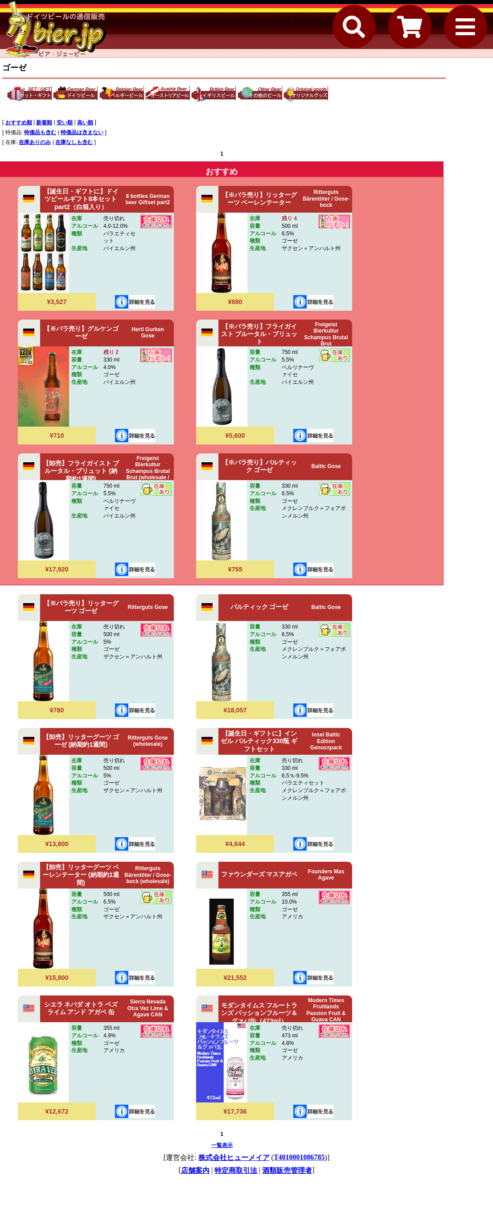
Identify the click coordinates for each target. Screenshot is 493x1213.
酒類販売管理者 (287, 1170)
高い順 (85, 122)
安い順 (65, 122)
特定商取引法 (235, 1170)
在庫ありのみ (35, 142)
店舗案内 (195, 1170)
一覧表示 (222, 1145)
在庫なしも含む (74, 142)
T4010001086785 (299, 1157)
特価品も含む (40, 132)
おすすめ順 (18, 122)
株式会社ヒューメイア (234, 1157)
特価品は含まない (82, 132)
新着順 (44, 122)
